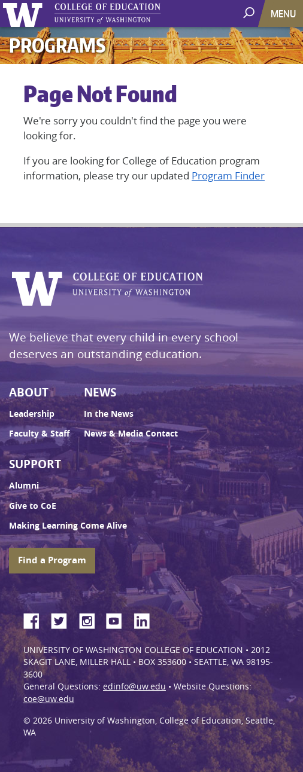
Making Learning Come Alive (68, 526)
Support (35, 464)
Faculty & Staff (39, 434)
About (29, 392)
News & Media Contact (131, 434)
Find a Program (52, 560)
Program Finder (228, 175)
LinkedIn (146, 618)
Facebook (36, 618)
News (100, 392)
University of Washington (25, 13)
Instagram (91, 618)
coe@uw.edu (48, 699)
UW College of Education (129, 13)
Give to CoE (32, 506)
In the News (109, 414)
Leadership (31, 414)
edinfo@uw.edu (134, 686)
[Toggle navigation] (284, 13)
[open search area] (250, 13)
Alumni (24, 486)
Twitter (63, 618)
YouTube (118, 618)
